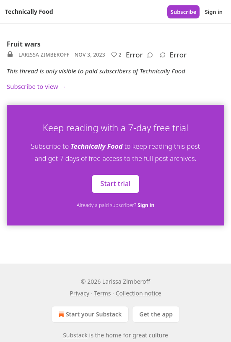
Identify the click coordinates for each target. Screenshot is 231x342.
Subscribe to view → (36, 86)
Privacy (79, 293)
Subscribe (184, 12)
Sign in (214, 12)
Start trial (116, 183)
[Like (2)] (116, 55)
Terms (102, 293)
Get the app (156, 314)
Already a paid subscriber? (115, 205)
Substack (75, 335)
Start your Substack (89, 314)
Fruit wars (24, 44)
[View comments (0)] (150, 55)
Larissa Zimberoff (44, 54)
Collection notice (138, 293)
